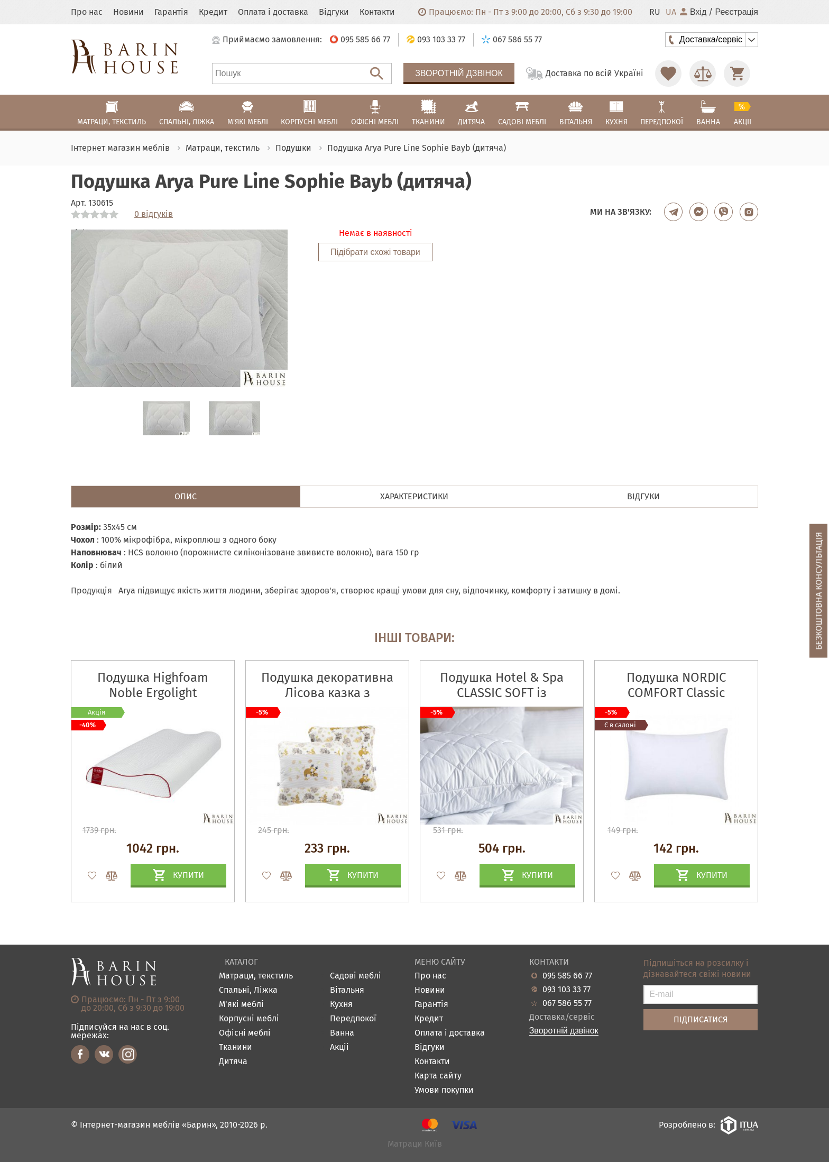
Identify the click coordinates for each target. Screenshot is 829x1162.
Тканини (235, 1047)
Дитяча (233, 1061)
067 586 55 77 (567, 1003)
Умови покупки (444, 1090)
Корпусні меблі (249, 1018)
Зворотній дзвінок (459, 73)
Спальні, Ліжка (248, 990)
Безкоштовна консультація (819, 590)
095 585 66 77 (567, 976)
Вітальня (347, 990)
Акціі (339, 1047)
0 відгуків (153, 214)
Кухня (341, 1004)
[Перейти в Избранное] (668, 73)
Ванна (342, 1033)
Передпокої (353, 1018)
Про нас (87, 12)
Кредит (213, 12)
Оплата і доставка (273, 12)
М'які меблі (241, 1004)
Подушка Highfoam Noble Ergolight (152, 685)
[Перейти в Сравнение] (702, 73)
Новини (128, 12)
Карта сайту (438, 1076)
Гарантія (171, 12)
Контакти (377, 12)
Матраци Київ (415, 1144)
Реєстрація (736, 12)
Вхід (693, 12)
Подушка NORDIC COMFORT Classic (676, 685)
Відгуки (334, 12)
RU (654, 12)
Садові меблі (355, 976)
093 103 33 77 (566, 989)
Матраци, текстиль (256, 976)
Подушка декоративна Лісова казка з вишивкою (327, 693)
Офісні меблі (245, 1033)
